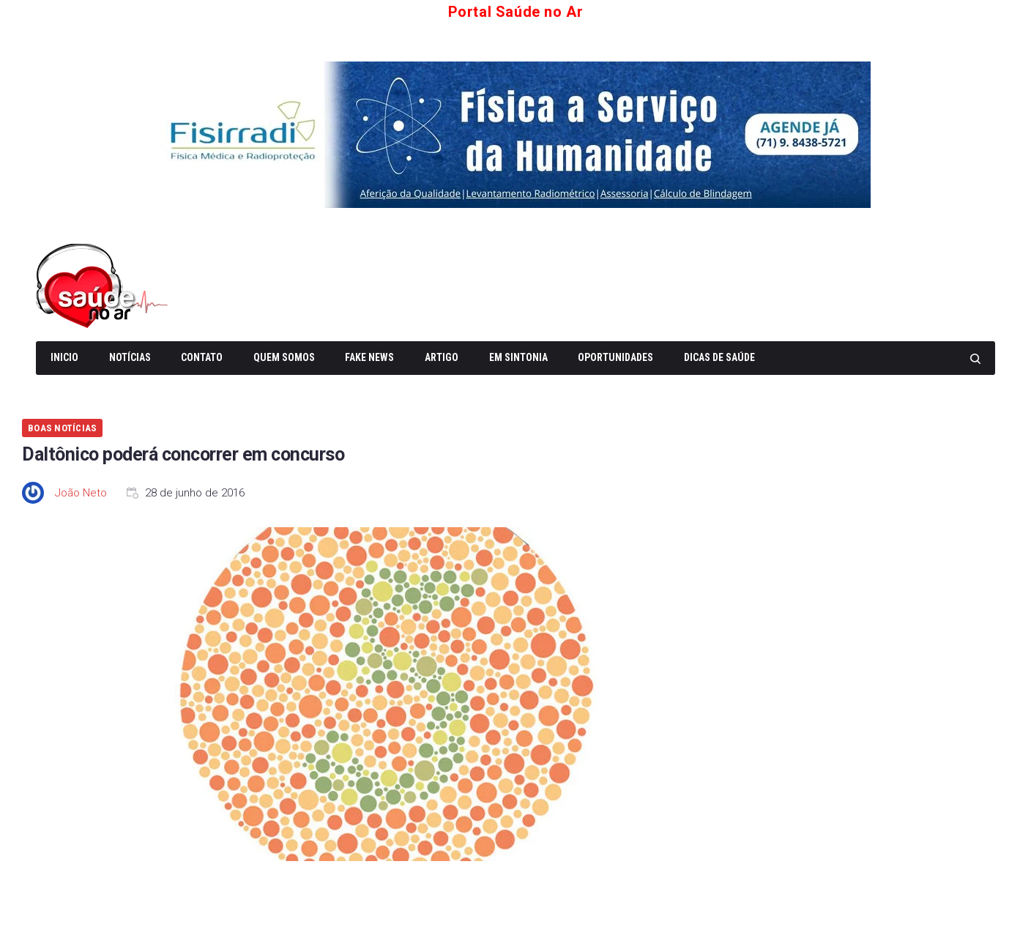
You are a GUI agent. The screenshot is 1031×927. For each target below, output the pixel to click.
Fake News (369, 357)
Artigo (441, 357)
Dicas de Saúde (719, 357)
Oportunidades (615, 357)
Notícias (130, 357)
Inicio (64, 357)
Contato (202, 357)
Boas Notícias (62, 427)
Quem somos (284, 357)
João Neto (81, 492)
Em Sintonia (518, 357)
